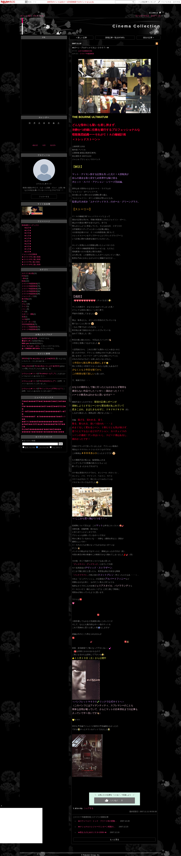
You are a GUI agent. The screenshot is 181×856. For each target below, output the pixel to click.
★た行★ (27, 236)
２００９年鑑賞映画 (29, 294)
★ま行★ (27, 244)
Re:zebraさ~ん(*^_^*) (47, 374)
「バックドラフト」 (80, 575)
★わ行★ (27, 252)
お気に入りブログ (43, 334)
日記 (29, 16)
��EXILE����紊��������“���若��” (42, 422)
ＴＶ (23, 312)
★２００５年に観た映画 (31, 257)
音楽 (23, 317)
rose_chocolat (27, 366)
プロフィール (38, 16)
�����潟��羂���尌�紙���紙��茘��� (43, 432)
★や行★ (27, 246)
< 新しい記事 (81, 37)
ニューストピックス (44, 397)
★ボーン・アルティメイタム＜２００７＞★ (90, 48)
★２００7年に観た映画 (31, 262)
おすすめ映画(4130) (85, 51)
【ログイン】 (155, 16)
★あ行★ (27, 228)
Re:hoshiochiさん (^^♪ (48, 381)
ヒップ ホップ (28, 322)
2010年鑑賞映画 (28, 324)
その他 (24, 319)
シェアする (88, 808)
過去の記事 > (148, 37)
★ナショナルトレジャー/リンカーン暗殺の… (96, 827)
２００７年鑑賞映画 (29, 289)
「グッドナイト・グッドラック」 (86, 564)
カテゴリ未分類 (28, 273)
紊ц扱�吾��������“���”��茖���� (41, 429)
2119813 (153, 13)
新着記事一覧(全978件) (114, 37)
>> (147, 2)
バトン (24, 309)
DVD (23, 276)
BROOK (25, 359)
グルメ (24, 304)
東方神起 (25, 299)
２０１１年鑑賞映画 (29, 327)
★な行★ (27, 238)
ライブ (24, 306)
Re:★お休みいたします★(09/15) (43, 359)
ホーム (23, 16)
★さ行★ (27, 233)
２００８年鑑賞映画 (29, 291)
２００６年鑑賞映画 (29, 286)
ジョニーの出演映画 (29, 254)
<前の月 (35, 145)
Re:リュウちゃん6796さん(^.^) (51, 389)
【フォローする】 (142, 16)
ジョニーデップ (28, 296)
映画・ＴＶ (32, 2)
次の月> (53, 145)
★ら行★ (27, 249)
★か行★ (27, 230)
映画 (23, 281)
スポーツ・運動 (28, 314)
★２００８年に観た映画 (31, 264)
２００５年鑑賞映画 (29, 284)
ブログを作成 (166, 2)
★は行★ (27, 241)
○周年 (24, 278)
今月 (44, 145)
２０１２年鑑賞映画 (29, 329)
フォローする (44, 197)
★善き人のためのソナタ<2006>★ (92, 832)
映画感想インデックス (30, 225)
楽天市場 (176, 2)
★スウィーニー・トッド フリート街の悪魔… (97, 821)
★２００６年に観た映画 (31, 259)
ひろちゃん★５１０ (29, 374)
